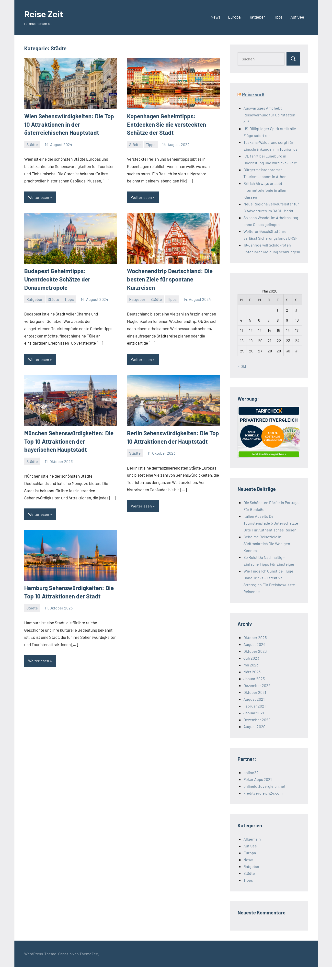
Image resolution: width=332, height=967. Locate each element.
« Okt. (242, 366)
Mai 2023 (250, 665)
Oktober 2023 (255, 651)
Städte (32, 144)
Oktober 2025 (255, 637)
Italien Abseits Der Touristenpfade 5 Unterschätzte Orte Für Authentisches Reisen (270, 523)
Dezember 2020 (257, 719)
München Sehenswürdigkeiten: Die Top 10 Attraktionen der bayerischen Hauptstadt (69, 441)
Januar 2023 (254, 678)
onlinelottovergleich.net (264, 786)
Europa (234, 16)
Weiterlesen (38, 197)
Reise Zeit (43, 14)
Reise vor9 (253, 94)
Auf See (297, 16)
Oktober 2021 (254, 692)
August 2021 (254, 699)
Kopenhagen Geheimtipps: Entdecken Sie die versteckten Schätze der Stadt (166, 124)
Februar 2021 (254, 706)
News (215, 16)
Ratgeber (257, 16)
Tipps (278, 16)
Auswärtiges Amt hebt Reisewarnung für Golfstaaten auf (269, 115)
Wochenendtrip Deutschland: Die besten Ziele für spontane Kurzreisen (170, 279)
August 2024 (254, 644)
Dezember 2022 (257, 685)
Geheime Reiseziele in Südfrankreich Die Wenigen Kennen (266, 543)
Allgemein (252, 839)
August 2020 (254, 726)
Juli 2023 (251, 658)
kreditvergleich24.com (263, 793)
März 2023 (252, 671)
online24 (251, 772)
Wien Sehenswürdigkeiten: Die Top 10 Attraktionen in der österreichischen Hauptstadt (69, 124)
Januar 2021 (253, 712)
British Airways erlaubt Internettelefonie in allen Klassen (264, 190)
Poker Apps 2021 (257, 779)
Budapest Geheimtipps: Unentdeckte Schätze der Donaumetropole (57, 279)
